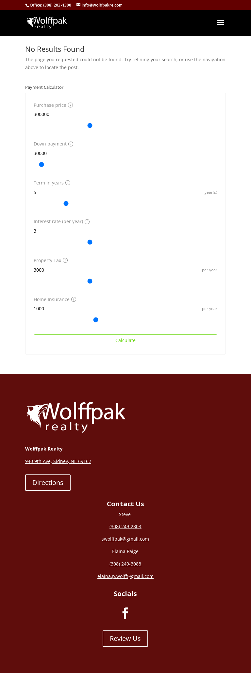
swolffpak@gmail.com (125, 539)
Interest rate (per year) (61, 221)
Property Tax (50, 260)
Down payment (53, 144)
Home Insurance (54, 299)
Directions (47, 482)
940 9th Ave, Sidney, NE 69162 (58, 461)
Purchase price (52, 105)
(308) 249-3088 (125, 564)
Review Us (125, 638)
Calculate (125, 340)
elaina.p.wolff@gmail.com (125, 576)
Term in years (51, 183)
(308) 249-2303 (125, 526)
